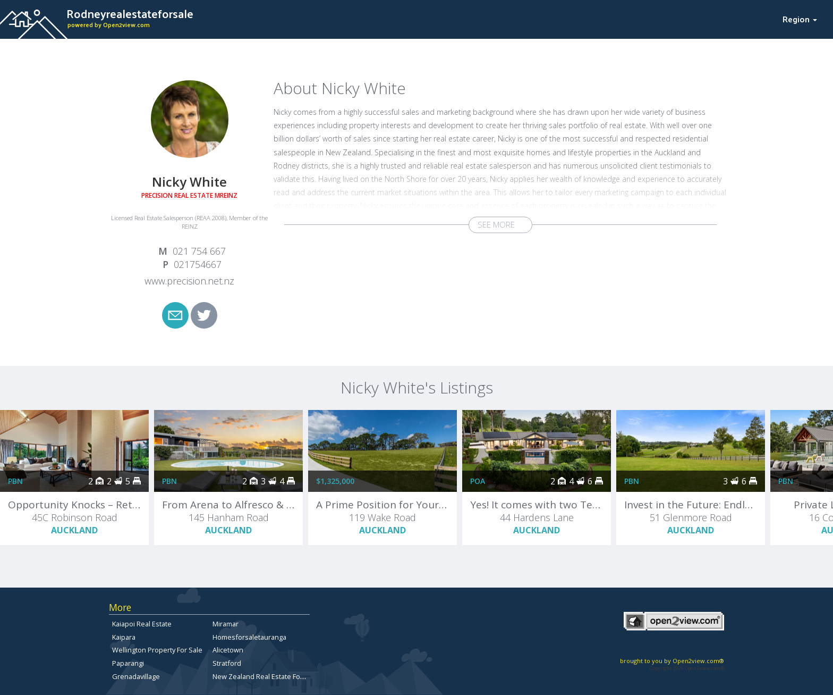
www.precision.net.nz (189, 280)
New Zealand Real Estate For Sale (265, 676)
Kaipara (123, 637)
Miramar (225, 624)
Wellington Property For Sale (157, 650)
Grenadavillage (136, 676)
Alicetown (227, 650)
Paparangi (128, 663)
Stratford (226, 663)
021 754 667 (199, 251)
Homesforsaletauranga (249, 637)
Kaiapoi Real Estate (142, 624)
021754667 (198, 264)
